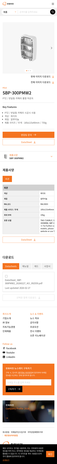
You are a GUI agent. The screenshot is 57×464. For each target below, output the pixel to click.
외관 (7, 178)
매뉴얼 (25, 266)
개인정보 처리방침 (25, 372)
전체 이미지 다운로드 (42, 82)
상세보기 (6, 460)
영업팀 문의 (28, 134)
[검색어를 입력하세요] (34, 12)
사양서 (47, 266)
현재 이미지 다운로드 (42, 76)
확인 (50, 454)
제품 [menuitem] (5, 12)
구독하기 (14, 389)
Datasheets (11, 266)
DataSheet (28, 142)
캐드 (36, 266)
